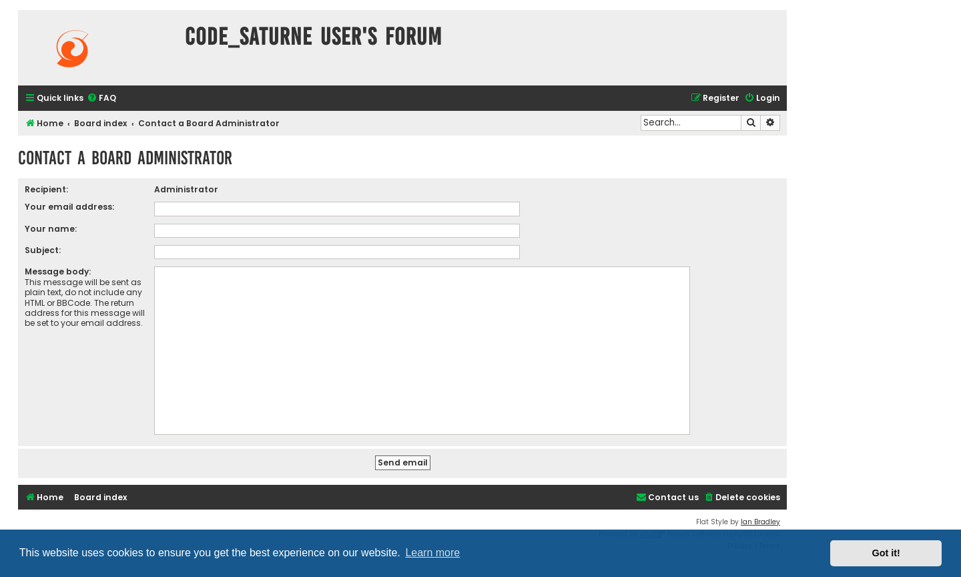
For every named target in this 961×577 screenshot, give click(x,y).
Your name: (51, 228)
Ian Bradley (760, 522)
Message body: (58, 271)
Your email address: (69, 206)
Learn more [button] (432, 552)
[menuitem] (101, 98)
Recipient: (46, 189)
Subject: (43, 250)
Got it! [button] (886, 553)
